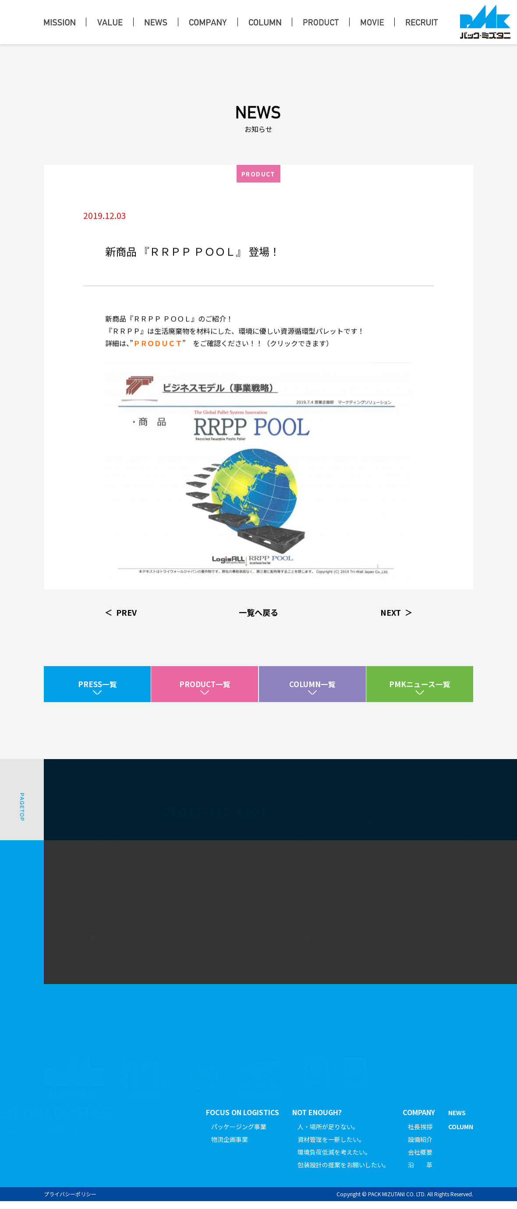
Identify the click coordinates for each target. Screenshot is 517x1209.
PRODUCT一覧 (204, 688)
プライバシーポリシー (70, 1201)
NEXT (390, 612)
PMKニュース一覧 (419, 688)
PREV (126, 612)
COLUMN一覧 (312, 688)
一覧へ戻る (258, 612)
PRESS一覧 (97, 688)
